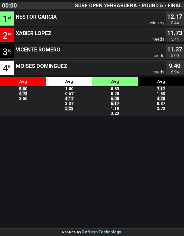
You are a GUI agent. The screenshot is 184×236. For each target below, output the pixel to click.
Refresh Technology (101, 232)
